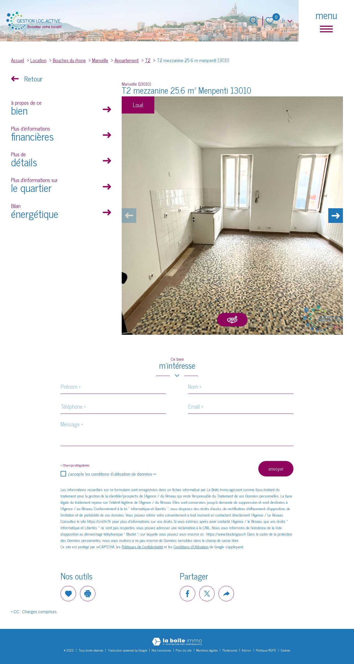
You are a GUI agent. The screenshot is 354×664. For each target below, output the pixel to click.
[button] (334, 215)
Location (38, 60)
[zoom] (232, 215)
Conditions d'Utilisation (191, 546)
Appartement (126, 60)
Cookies (285, 650)
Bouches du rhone (69, 60)
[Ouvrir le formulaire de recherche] (253, 20)
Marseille (100, 60)
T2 (147, 60)
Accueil (17, 60)
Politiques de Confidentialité (142, 546)
